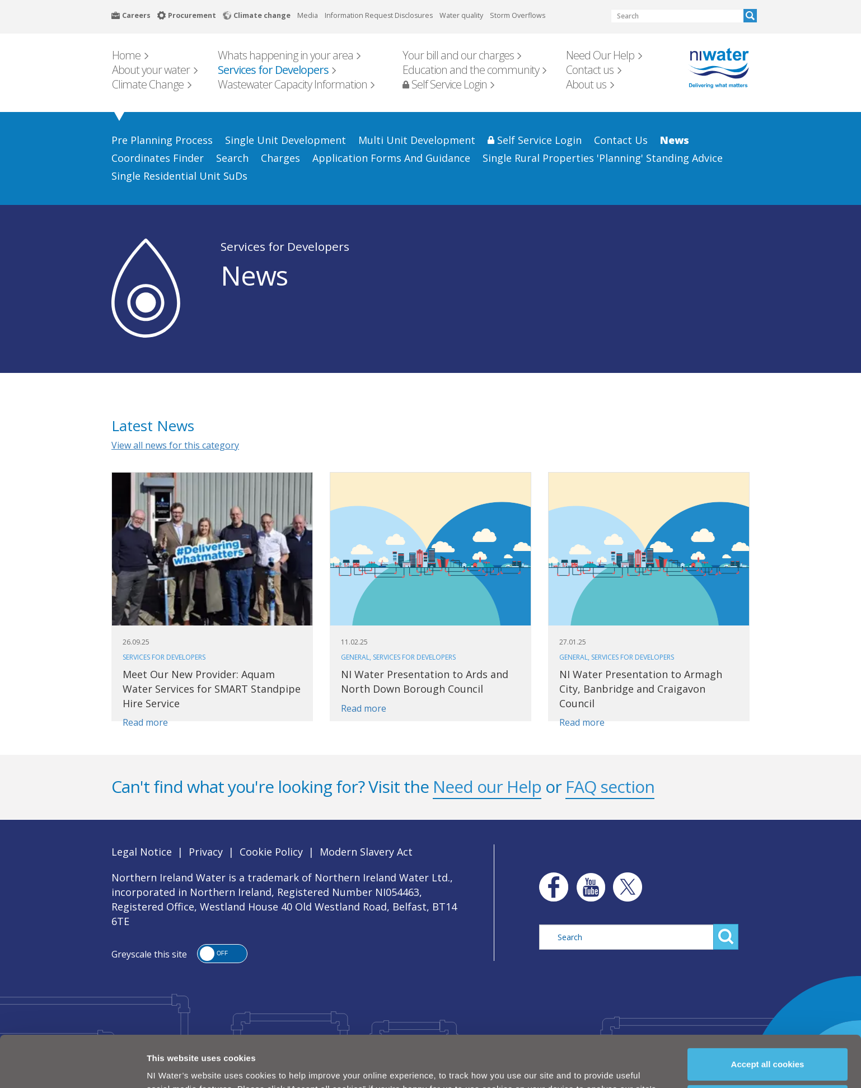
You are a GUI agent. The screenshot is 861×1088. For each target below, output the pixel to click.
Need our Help (487, 786)
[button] (222, 953)
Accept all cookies (767, 1012)
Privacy (206, 851)
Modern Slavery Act (366, 851)
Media (307, 15)
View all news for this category (175, 445)
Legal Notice (141, 851)
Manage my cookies (768, 1049)
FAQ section (609, 786)
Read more (145, 722)
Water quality (461, 15)
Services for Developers (285, 246)
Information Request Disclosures (379, 15)
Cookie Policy (209, 1064)
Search (750, 15)
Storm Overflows (517, 15)
